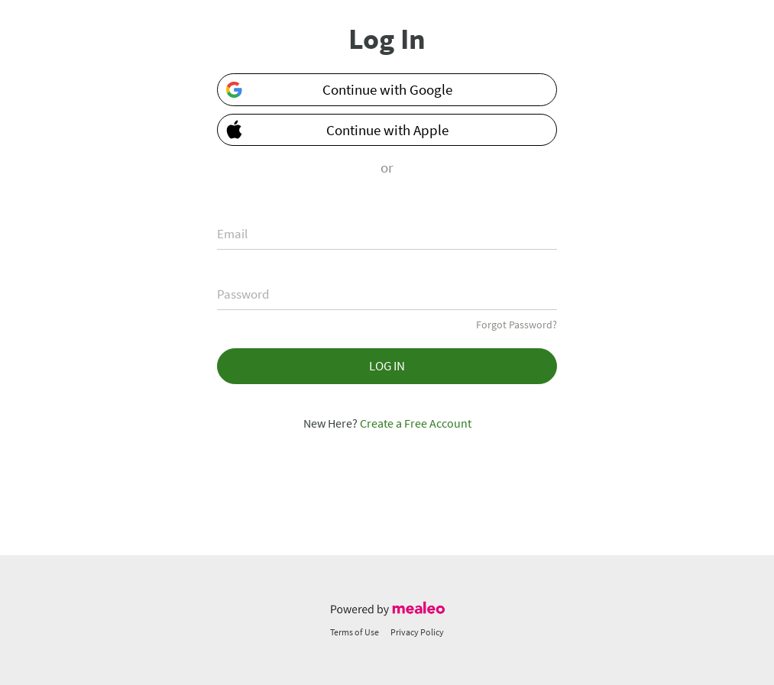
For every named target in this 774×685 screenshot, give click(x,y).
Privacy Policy (417, 632)
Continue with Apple (334, 129)
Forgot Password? (516, 324)
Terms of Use (354, 632)
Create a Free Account (415, 423)
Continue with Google (338, 89)
